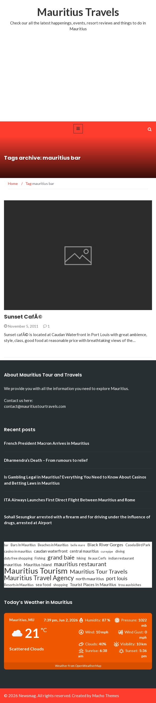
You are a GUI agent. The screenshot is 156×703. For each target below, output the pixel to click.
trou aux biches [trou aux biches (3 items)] (129, 585)
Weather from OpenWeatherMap (78, 665)
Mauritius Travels (78, 12)
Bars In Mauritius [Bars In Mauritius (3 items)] (23, 545)
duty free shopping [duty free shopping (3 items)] (18, 558)
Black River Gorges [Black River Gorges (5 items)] (105, 544)
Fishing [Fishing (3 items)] (40, 558)
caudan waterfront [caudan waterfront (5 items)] (51, 550)
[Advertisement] (78, 81)
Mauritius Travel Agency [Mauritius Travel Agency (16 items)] (39, 578)
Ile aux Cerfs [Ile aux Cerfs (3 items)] (97, 558)
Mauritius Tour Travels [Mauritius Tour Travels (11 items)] (99, 571)
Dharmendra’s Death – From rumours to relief (46, 460)
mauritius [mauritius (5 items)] (13, 564)
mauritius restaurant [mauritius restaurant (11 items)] (80, 564)
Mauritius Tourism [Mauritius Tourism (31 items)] (36, 571)
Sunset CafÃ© (23, 316)
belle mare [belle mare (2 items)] (78, 545)
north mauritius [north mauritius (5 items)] (90, 578)
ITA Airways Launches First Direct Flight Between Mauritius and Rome (69, 499)
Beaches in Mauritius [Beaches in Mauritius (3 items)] (53, 545)
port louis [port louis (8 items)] (117, 578)
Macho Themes (105, 695)
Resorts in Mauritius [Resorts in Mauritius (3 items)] (19, 585)
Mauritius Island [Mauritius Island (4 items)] (38, 564)
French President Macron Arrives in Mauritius (46, 443)
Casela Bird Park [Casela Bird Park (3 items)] (137, 545)
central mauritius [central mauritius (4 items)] (84, 551)
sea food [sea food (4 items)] (43, 584)
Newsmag (27, 695)
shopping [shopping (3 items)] (60, 585)
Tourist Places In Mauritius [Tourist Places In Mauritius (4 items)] (93, 584)
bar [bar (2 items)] (6, 545)
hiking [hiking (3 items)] (81, 558)
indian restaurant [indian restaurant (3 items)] (121, 558)
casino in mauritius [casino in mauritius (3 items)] (18, 551)
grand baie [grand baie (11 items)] (61, 557)
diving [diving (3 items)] (120, 551)
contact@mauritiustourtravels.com (35, 406)
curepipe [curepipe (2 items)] (107, 551)
